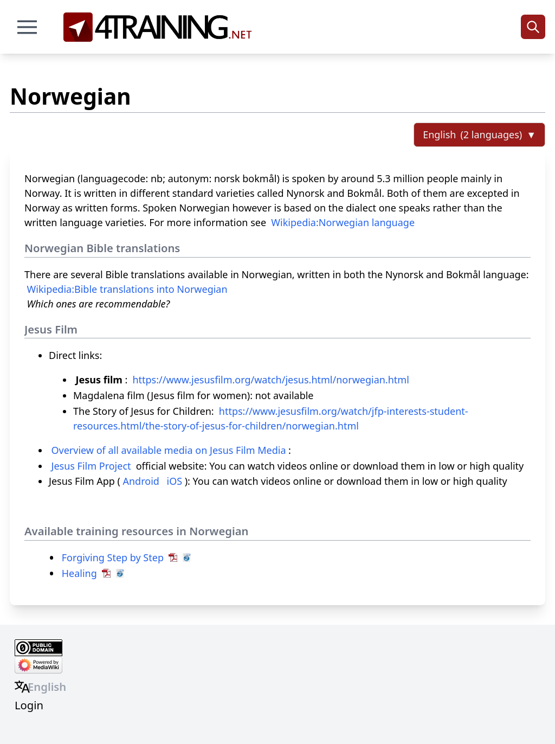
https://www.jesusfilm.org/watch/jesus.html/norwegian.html (270, 379)
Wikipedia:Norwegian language (343, 222)
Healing (79, 573)
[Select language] (479, 135)
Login (29, 705)
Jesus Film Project (91, 465)
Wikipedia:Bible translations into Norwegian (127, 289)
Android (140, 481)
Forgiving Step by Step (113, 557)
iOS (175, 481)
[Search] (533, 27)
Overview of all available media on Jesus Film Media (168, 450)
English (47, 686)
